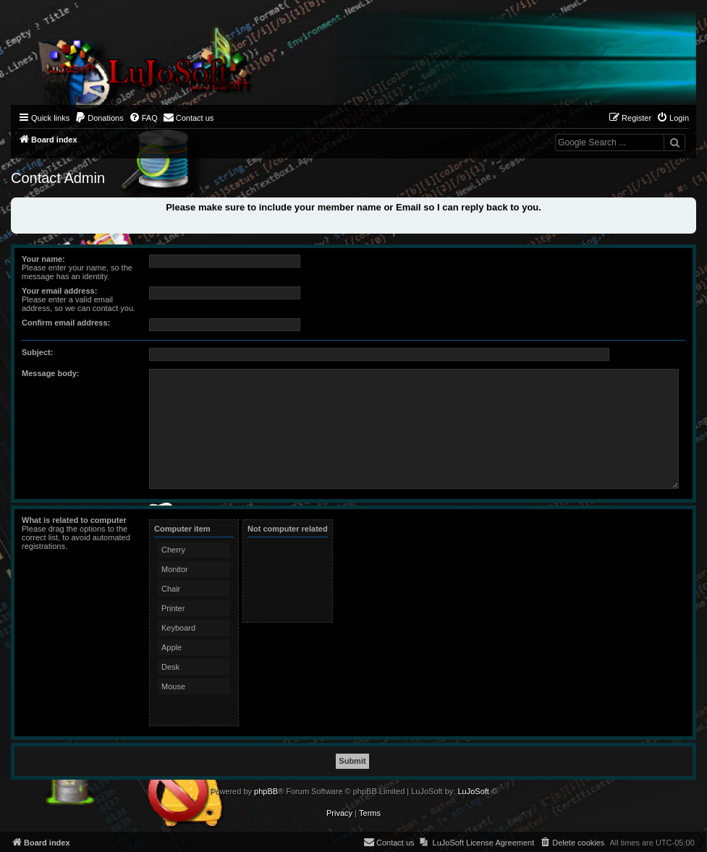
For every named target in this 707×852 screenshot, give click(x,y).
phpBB (266, 791)
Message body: (50, 373)
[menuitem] (99, 118)
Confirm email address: (66, 322)
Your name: (43, 259)
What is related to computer (74, 520)
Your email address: (59, 290)
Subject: (37, 352)
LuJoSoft (472, 791)
